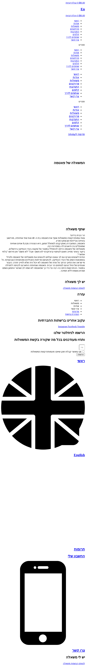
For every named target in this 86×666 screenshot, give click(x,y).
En (83, 9)
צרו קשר (75, 40)
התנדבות (75, 31)
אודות (76, 23)
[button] (43, 44)
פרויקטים (74, 29)
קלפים (76, 34)
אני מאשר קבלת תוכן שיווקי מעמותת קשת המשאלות (56, 351)
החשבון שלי (76, 556)
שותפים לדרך (72, 37)
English (79, 455)
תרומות (79, 549)
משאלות (75, 26)
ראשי (76, 21)
